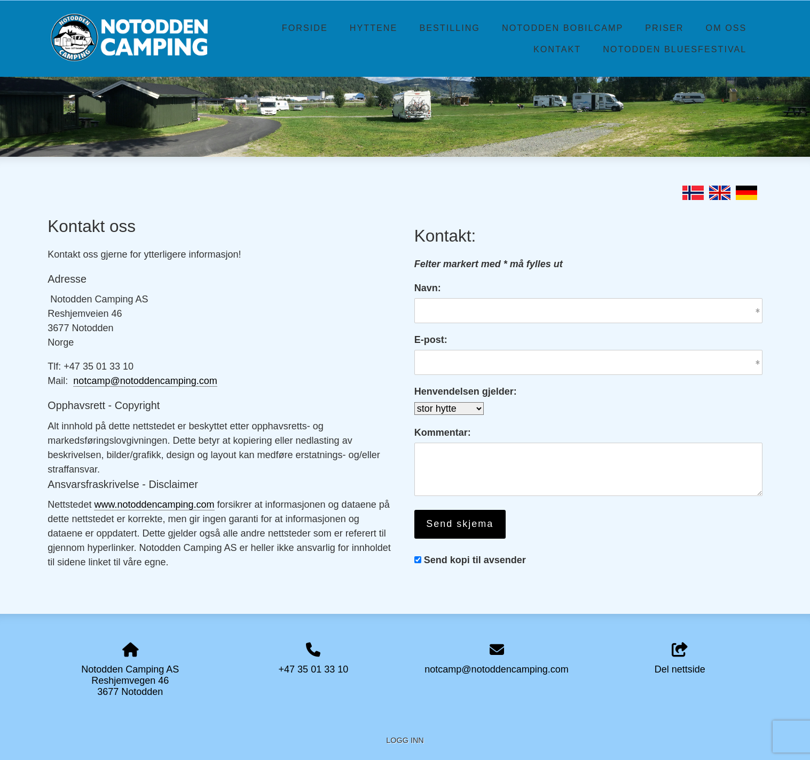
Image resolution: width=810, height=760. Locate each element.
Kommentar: (442, 432)
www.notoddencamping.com (154, 504)
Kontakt (557, 49)
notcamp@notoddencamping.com (145, 380)
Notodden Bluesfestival (674, 49)
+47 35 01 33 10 (314, 669)
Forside (305, 28)
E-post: (430, 339)
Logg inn (404, 740)
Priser (664, 28)
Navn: (427, 288)
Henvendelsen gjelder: (465, 391)
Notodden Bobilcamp (562, 28)
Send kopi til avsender (475, 560)
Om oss (726, 28)
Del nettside (680, 659)
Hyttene (374, 28)
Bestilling (449, 28)
